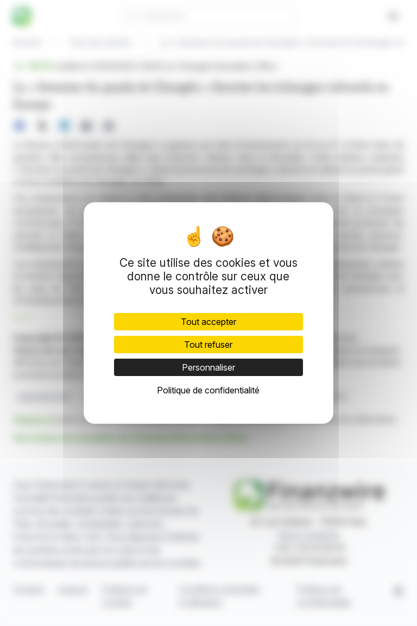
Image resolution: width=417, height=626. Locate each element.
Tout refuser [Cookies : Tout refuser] (208, 344)
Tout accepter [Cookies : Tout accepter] (208, 321)
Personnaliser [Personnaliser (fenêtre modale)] (208, 367)
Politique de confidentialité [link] (208, 390)
